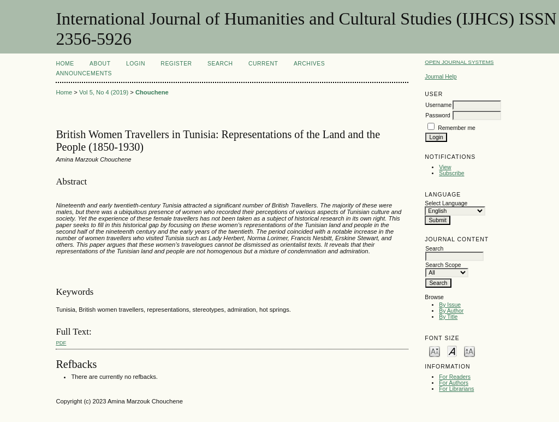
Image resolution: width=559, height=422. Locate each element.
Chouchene (152, 92)
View (445, 167)
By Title (448, 317)
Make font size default (452, 350)
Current (263, 64)
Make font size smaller (434, 350)
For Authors (453, 383)
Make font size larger (469, 350)
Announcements (84, 73)
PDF (61, 343)
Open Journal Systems (459, 62)
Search (220, 64)
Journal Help (440, 77)
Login (135, 64)
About (100, 64)
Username (438, 105)
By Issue (450, 305)
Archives (309, 64)
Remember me (456, 128)
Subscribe (451, 173)
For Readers (455, 377)
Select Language (446, 203)
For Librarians (456, 389)
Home (65, 64)
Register (176, 64)
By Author (451, 311)
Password (437, 115)
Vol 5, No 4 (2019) (103, 92)
